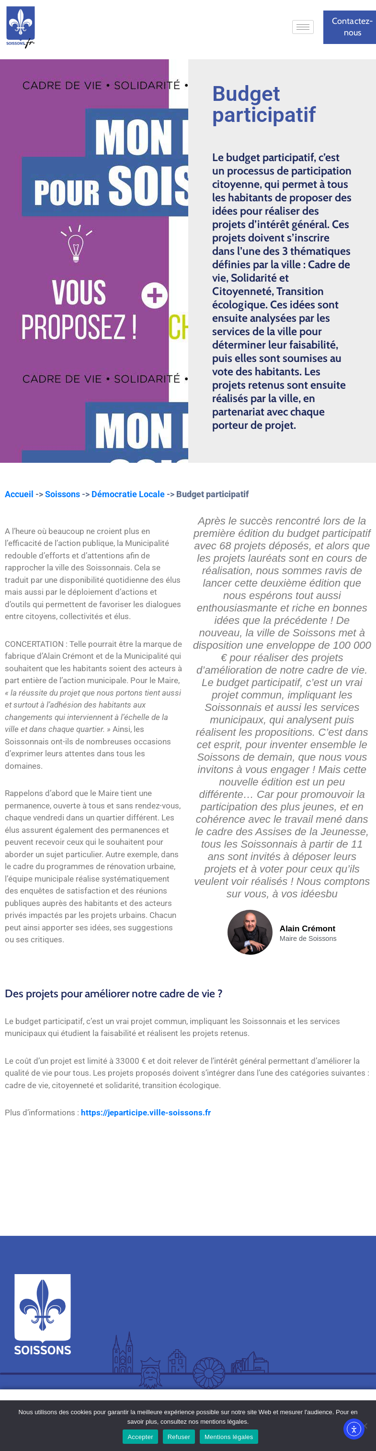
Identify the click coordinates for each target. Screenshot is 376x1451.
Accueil (19, 494)
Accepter (140, 1436)
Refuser (179, 1436)
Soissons (62, 494)
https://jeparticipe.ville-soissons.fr (146, 1112)
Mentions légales (229, 1436)
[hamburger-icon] (303, 27)
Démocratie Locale (128, 494)
